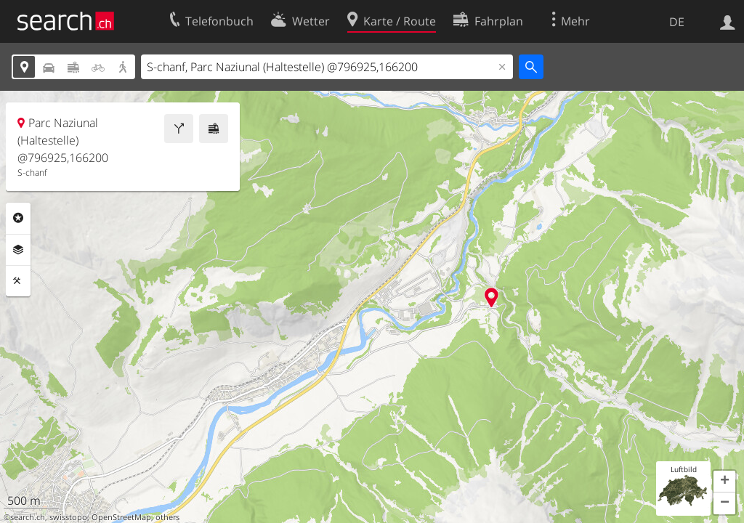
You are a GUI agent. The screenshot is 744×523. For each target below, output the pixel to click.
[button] (724, 481)
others (167, 517)
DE (676, 22)
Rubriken (18, 218)
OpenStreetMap (121, 517)
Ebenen (18, 250)
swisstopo (68, 517)
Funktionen (18, 281)
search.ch (27, 517)
